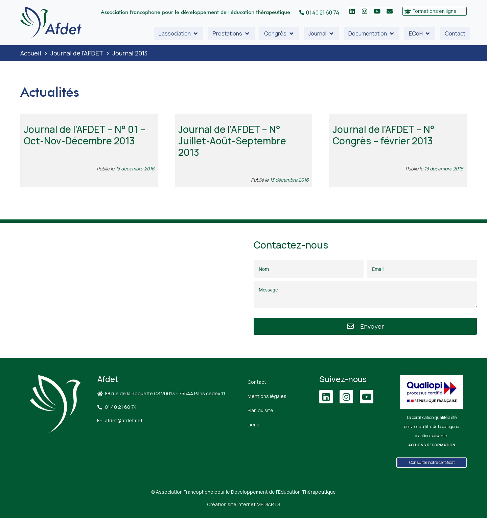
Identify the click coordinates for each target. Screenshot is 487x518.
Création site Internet (243, 504)
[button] (178, 33)
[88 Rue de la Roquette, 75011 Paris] (122, 290)
